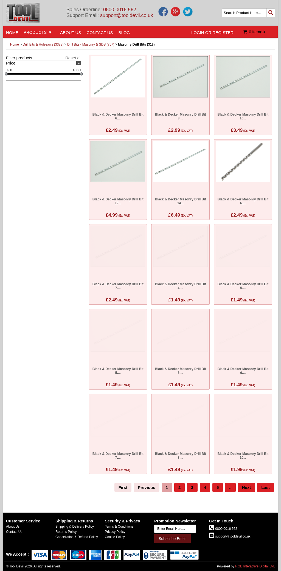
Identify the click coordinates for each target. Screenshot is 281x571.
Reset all (73, 57)
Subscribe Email (172, 538)
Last (265, 487)
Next (246, 487)
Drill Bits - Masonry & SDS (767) (90, 44)
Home (14, 44)
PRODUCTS (35, 32)
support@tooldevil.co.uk (126, 15)
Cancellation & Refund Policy (76, 537)
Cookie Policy (115, 537)
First (123, 487)
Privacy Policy (115, 532)
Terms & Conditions (119, 526)
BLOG (124, 32)
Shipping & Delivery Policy (74, 526)
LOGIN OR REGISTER (212, 32)
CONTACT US (99, 32)
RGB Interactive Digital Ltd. (255, 566)
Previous (146, 487)
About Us (12, 526)
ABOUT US (70, 32)
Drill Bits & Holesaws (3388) (43, 44)
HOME (12, 32)
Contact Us (14, 532)
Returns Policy (66, 532)
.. (230, 487)
